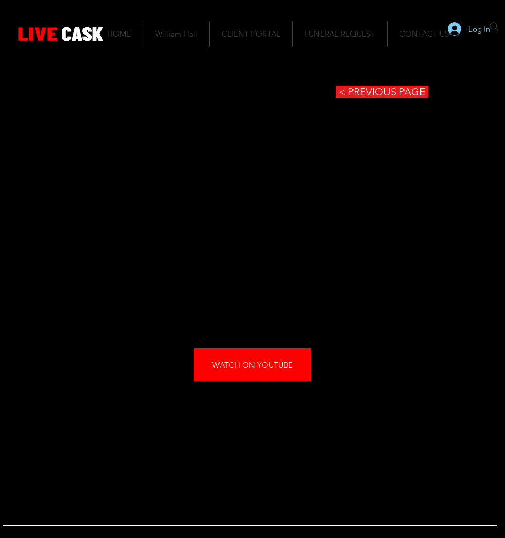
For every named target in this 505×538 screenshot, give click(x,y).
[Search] (494, 27)
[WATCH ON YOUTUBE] (252, 364)
